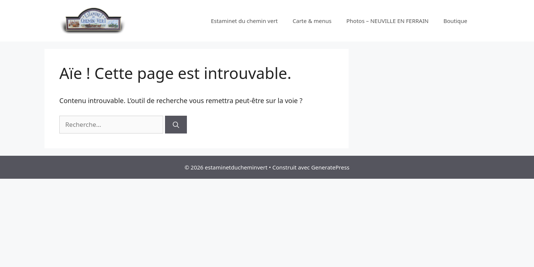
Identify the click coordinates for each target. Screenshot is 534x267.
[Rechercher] (176, 125)
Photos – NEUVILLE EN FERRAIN (387, 20)
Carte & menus (312, 20)
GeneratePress (330, 167)
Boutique (455, 20)
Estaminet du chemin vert (244, 20)
